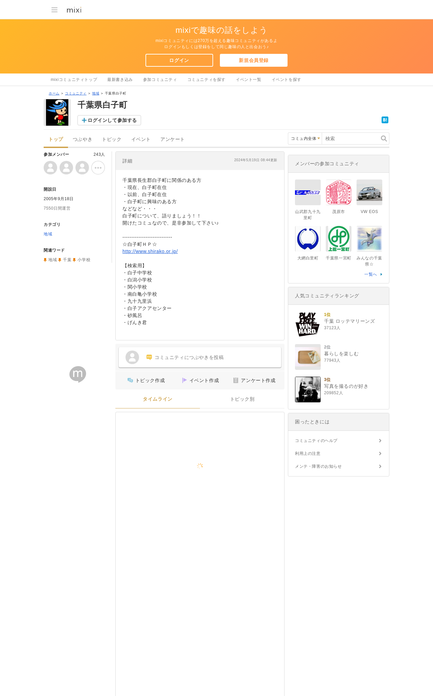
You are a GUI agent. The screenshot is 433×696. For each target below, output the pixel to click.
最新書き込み (120, 79)
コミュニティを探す (206, 79)
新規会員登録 (254, 60)
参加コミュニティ (160, 79)
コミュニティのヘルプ (316, 440)
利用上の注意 (308, 453)
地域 (95, 93)
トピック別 (242, 399)
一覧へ (370, 274)
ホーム (54, 93)
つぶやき (82, 139)
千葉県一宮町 (338, 258)
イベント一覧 (248, 79)
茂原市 (338, 211)
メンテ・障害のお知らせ (318, 466)
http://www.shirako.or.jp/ (150, 251)
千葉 (67, 259)
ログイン (179, 60)
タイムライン (158, 399)
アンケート (172, 139)
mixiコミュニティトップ (74, 79)
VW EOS (369, 211)
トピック (111, 139)
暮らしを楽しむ (341, 353)
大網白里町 (308, 258)
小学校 (83, 259)
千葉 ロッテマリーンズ (349, 321)
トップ (55, 139)
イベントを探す (286, 79)
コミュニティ (76, 93)
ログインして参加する (112, 120)
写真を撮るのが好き (346, 386)
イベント (141, 139)
